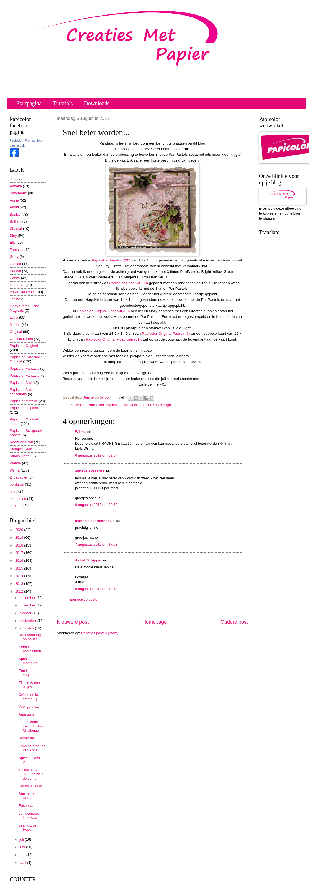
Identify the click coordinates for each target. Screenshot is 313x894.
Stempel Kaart (21, 449)
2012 (19, 591)
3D (12, 179)
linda (13, 491)
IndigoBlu (17, 285)
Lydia (14, 317)
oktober (25, 613)
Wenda (15, 463)
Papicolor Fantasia (24, 368)
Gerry (14, 257)
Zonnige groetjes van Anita (32, 748)
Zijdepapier (18, 477)
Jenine (80, 405)
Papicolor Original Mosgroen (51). (114, 339)
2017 (19, 553)
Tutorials (63, 103)
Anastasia (26, 714)
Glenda (15, 264)
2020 (19, 530)
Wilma (80, 432)
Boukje (15, 214)
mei (22, 855)
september (28, 621)
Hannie (15, 271)
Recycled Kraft (21, 442)
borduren (17, 484)
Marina (15, 325)
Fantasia (16, 250)
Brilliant (15, 221)
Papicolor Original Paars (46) (166, 333)
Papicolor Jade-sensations (22, 391)
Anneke (16, 186)
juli (22, 839)
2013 (19, 583)
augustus (27, 628)
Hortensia (26, 738)
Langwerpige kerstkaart (29, 815)
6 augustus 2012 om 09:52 (96, 505)
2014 (19, 576)
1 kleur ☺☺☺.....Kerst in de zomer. (31, 774)
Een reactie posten (84, 599)
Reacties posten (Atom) (100, 633)
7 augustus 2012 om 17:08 (96, 544)
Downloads (96, 103)
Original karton (21, 339)
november (27, 605)
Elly (13, 242)
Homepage (154, 622)
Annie (14, 200)
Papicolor (16, 140)
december (27, 598)
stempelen (18, 499)
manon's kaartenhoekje (95, 521)
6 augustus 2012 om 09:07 (96, 455)
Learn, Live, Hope (28, 827)
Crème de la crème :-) (28, 696)
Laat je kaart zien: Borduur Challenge (31, 726)
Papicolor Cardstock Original (128, 405)
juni (22, 847)
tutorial (15, 505)
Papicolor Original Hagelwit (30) (103, 311)
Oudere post (234, 622)
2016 (19, 560)
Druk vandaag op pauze (30, 637)
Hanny (15, 278)
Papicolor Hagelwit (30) (111, 260)
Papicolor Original (24, 346)
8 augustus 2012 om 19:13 (96, 589)
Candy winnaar (30, 786)
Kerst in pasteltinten (30, 649)
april (23, 862)
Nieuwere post (73, 622)
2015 (19, 568)
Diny (13, 235)
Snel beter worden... (28, 796)
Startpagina (29, 103)
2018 (19, 545)
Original (16, 331)
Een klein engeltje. (27, 673)
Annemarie (18, 193)
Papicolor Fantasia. (25, 375)
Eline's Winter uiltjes (29, 685)
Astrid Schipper (88, 560)
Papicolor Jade (21, 383)
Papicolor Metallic (24, 401)
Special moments (28, 661)
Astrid (14, 207)
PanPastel (96, 405)
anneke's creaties (90, 471)
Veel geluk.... (29, 706)
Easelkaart (27, 806)
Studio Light (162, 405)
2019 (19, 537)
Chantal (16, 228)
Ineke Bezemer (22, 292)
